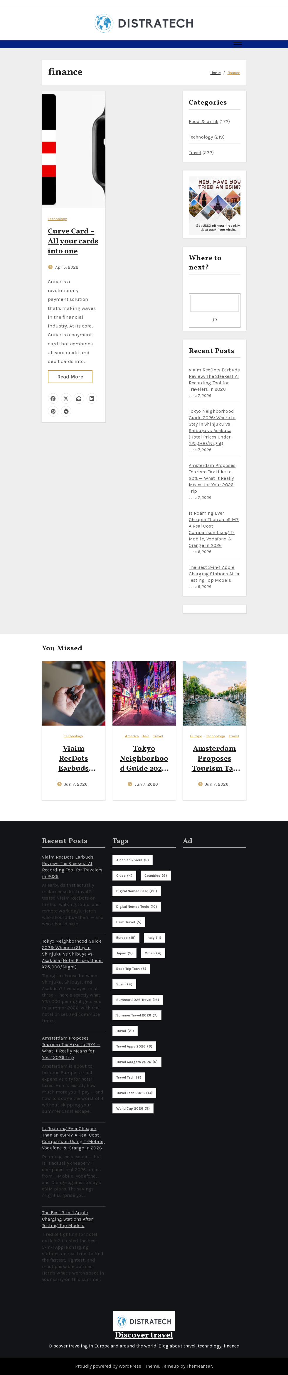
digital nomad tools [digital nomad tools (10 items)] (136, 907)
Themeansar (199, 1366)
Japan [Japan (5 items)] (124, 953)
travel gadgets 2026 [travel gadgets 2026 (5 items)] (137, 1062)
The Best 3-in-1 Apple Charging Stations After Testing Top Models (214, 573)
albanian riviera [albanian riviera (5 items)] (132, 860)
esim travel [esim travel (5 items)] (129, 922)
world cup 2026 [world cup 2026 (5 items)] (133, 1108)
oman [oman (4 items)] (153, 953)
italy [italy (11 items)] (154, 938)
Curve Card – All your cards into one (73, 241)
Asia (145, 736)
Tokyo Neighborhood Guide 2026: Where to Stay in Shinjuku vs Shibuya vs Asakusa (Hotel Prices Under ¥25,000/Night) (72, 954)
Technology (57, 219)
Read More (70, 377)
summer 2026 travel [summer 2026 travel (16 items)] (137, 1000)
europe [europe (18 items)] (126, 938)
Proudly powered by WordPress (108, 1366)
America (132, 736)
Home (215, 73)
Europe (196, 736)
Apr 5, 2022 (66, 267)
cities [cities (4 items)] (124, 875)
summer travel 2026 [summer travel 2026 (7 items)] (137, 1015)
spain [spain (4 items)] (124, 984)
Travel (195, 152)
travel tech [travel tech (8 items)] (128, 1077)
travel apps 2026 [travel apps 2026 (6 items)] (134, 1046)
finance (234, 73)
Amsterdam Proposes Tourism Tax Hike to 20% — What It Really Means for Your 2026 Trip (212, 478)
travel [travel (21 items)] (125, 1031)
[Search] (215, 319)
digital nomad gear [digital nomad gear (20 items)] (136, 891)
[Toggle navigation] (237, 44)
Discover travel (144, 1335)
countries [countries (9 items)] (155, 875)
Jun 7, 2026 (75, 784)
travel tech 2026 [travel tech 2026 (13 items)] (134, 1093)
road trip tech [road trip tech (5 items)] (131, 969)
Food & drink (203, 121)
